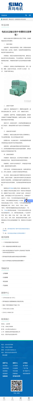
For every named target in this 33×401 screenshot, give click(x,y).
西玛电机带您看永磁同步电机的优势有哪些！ (14, 256)
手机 (12, 399)
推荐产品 (5, 363)
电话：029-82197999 (7, 344)
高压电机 (5, 365)
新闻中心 (15, 363)
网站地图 (4, 355)
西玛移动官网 (16, 376)
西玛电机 (11, 188)
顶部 (29, 399)
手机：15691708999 (7, 347)
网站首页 (11, 19)
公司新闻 (5, 273)
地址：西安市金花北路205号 (9, 352)
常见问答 (23, 19)
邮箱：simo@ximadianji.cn (8, 350)
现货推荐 (5, 373)
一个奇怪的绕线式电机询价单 (10, 242)
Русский (7, 357)
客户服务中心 (26, 371)
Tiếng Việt (15, 357)
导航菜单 (4, 15)
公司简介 (25, 363)
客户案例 (25, 365)
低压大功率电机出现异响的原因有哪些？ (13, 260)
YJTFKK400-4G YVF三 (9, 297)
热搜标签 (5, 376)
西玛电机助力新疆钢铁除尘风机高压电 (13, 301)
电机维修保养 (26, 373)
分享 (4, 399)
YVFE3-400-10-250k (8, 308)
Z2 (9, 212)
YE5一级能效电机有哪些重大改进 (11, 246)
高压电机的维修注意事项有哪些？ (17, 233)
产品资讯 (5, 285)
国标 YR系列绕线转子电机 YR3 (11, 305)
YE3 (19, 200)
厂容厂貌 (25, 368)
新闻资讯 (17, 19)
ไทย (11, 357)
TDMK (6, 210)
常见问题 (15, 371)
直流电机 (5, 371)
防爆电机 (15, 373)
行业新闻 (5, 277)
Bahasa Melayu (22, 357)
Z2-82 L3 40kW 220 (8, 312)
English (3, 357)
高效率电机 (6, 368)
